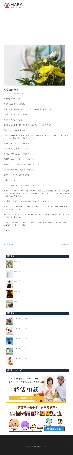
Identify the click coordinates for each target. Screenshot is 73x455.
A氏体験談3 (8, 244)
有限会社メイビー (19, 93)
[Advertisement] (36, 27)
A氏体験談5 (64, 244)
